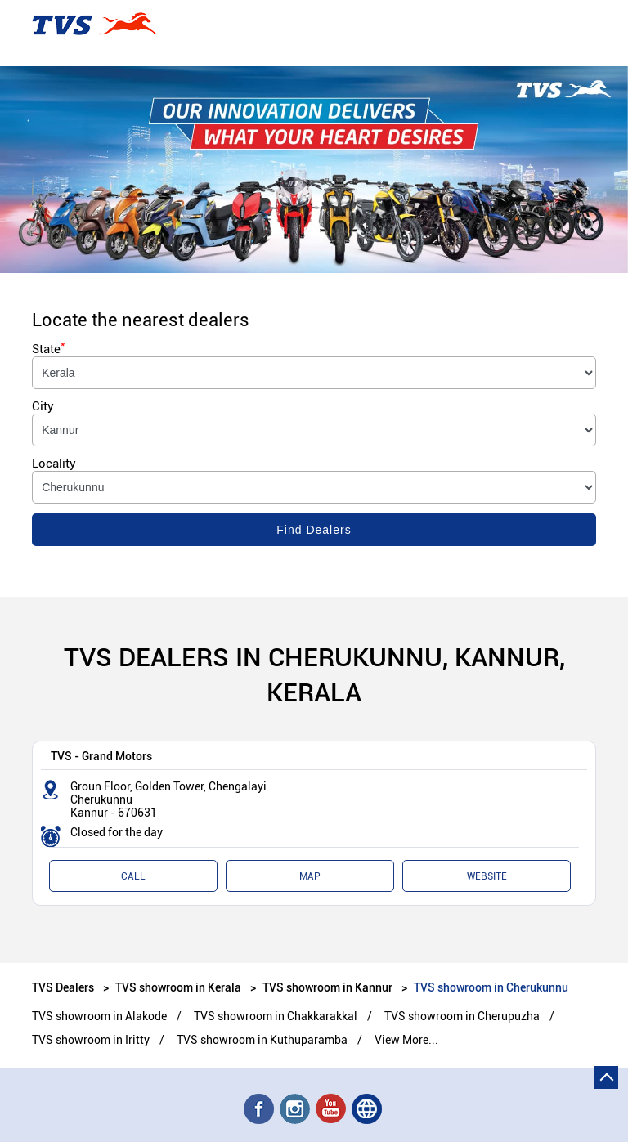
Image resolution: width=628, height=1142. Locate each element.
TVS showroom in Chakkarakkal (275, 1016)
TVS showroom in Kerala (178, 987)
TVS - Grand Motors (101, 756)
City (43, 406)
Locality (54, 463)
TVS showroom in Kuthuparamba (262, 1039)
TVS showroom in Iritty (91, 1039)
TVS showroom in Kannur (327, 987)
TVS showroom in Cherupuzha (462, 1016)
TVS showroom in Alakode (99, 1016)
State (48, 349)
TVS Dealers (64, 987)
